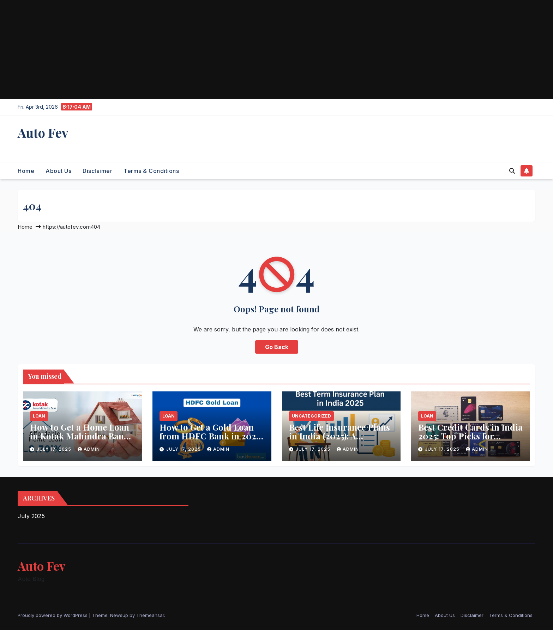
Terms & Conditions (151, 170)
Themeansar (150, 615)
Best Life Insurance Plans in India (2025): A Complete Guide (339, 435)
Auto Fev (43, 132)
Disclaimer (97, 170)
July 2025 (31, 516)
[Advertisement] (211, 49)
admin (89, 449)
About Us (58, 170)
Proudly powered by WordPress (53, 615)
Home (26, 170)
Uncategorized (311, 416)
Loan (39, 416)
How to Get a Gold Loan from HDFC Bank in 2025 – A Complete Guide (210, 435)
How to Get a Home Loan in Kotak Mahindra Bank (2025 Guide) (79, 435)
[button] (512, 170)
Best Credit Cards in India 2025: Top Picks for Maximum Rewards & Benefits (470, 440)
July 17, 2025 (55, 449)
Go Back (276, 346)
